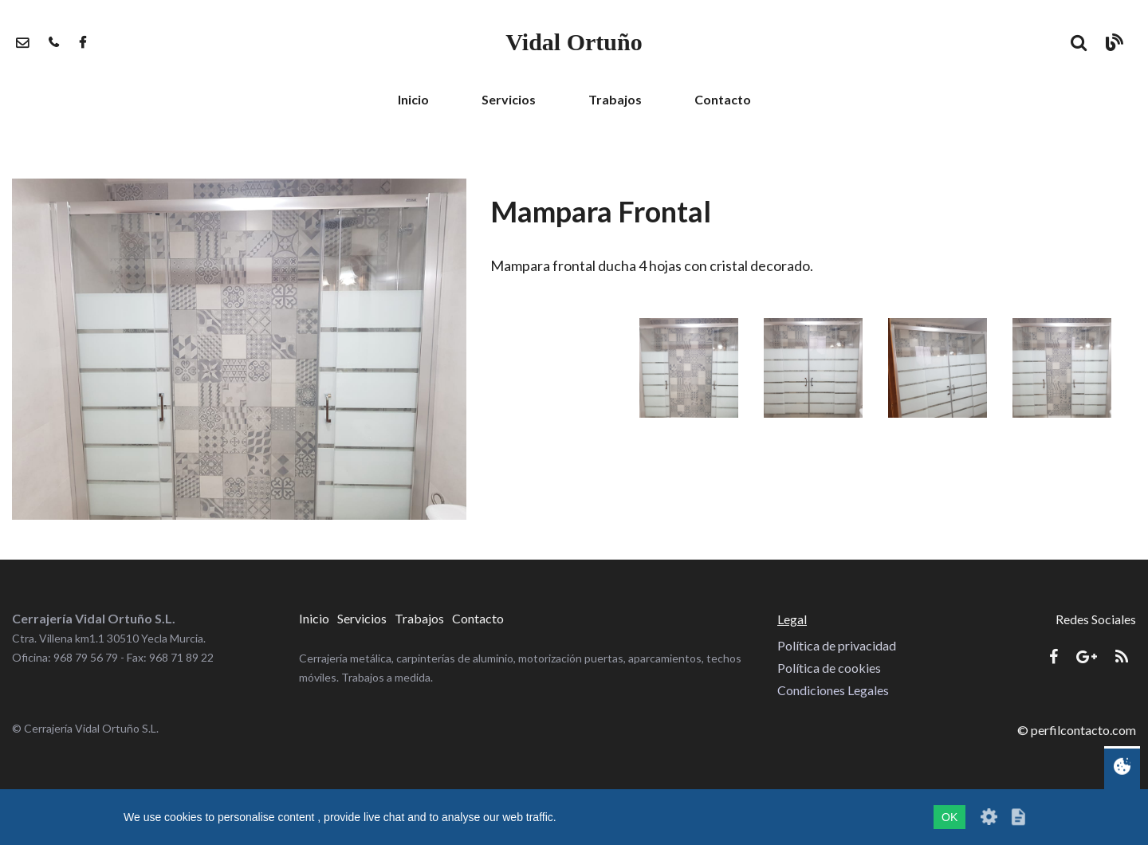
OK (949, 817)
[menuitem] (413, 99)
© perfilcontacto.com (1076, 729)
